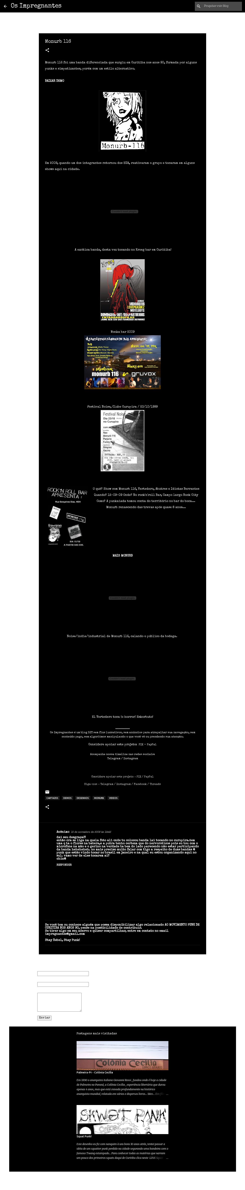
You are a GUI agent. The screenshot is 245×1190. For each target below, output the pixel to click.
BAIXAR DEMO (54, 81)
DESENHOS (83, 798)
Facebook (140, 784)
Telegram (113, 758)
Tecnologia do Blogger (122, 1177)
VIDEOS (113, 798)
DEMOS (67, 798)
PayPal (149, 777)
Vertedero (104, 717)
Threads (155, 784)
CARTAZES (52, 798)
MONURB (99, 798)
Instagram (130, 758)
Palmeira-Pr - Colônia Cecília (95, 1072)
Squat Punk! (84, 1136)
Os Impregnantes (36, 6)
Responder (64, 865)
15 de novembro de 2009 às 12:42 (91, 832)
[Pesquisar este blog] (222, 6)
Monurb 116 (120, 636)
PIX (139, 777)
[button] (47, 51)
